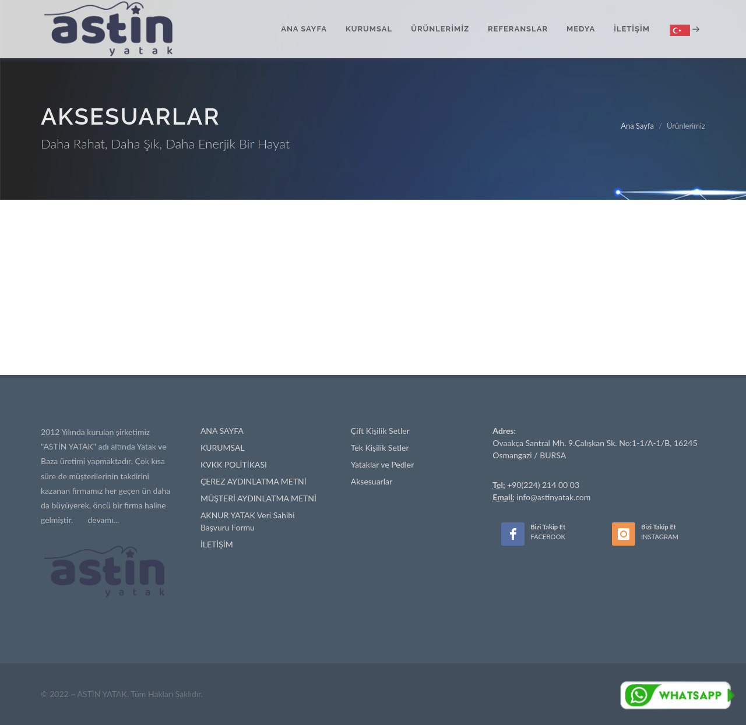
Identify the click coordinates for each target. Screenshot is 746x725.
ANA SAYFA (222, 431)
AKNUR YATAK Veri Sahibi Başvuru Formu (247, 521)
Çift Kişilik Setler (380, 431)
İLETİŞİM (216, 544)
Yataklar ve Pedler (382, 464)
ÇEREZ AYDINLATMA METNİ (253, 481)
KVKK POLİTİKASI (233, 464)
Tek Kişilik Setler (380, 447)
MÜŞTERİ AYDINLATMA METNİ (258, 498)
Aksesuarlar (371, 481)
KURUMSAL (222, 447)
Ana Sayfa (637, 125)
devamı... (103, 520)
